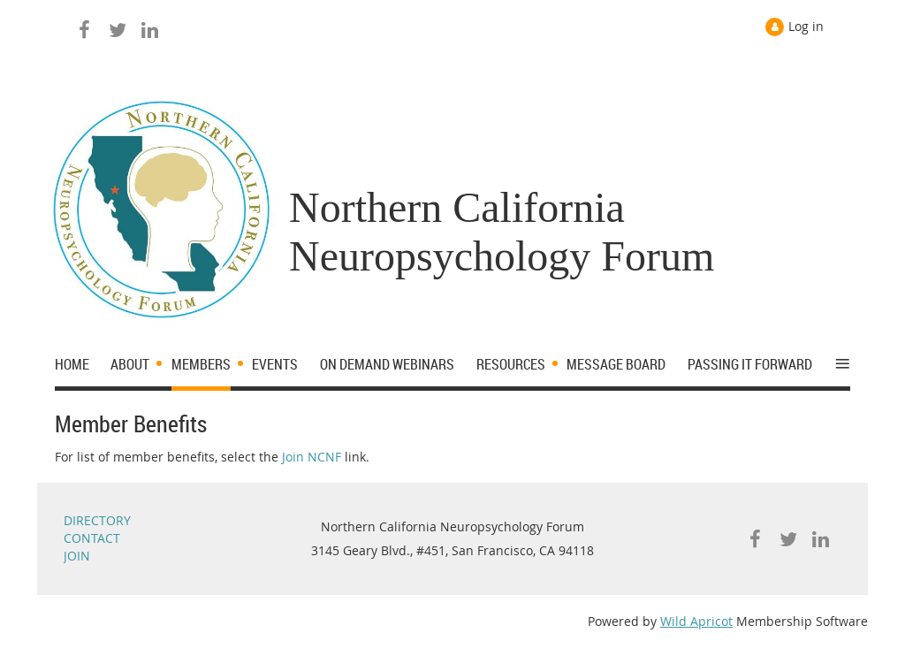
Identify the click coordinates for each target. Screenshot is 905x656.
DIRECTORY (97, 520)
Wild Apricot (696, 621)
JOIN (77, 555)
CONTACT (92, 538)
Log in (806, 26)
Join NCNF (311, 456)
